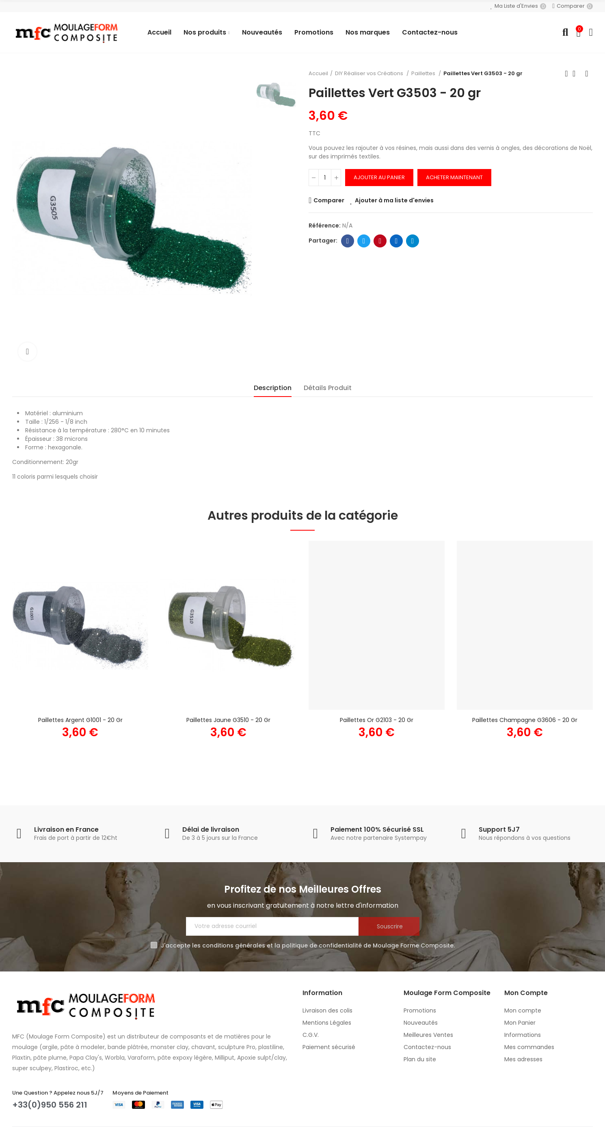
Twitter (364, 240)
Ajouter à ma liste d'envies (394, 200)
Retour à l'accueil (577, 73)
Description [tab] (273, 387)
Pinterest (380, 240)
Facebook (347, 240)
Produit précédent (566, 73)
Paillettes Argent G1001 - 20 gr (80, 720)
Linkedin (396, 240)
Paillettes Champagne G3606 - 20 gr (524, 720)
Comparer (328, 200)
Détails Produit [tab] (328, 387)
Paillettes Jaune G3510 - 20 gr (228, 720)
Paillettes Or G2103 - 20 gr (376, 720)
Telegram (412, 240)
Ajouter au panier (379, 177)
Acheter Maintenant (454, 177)
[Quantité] (325, 177)
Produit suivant (587, 73)
